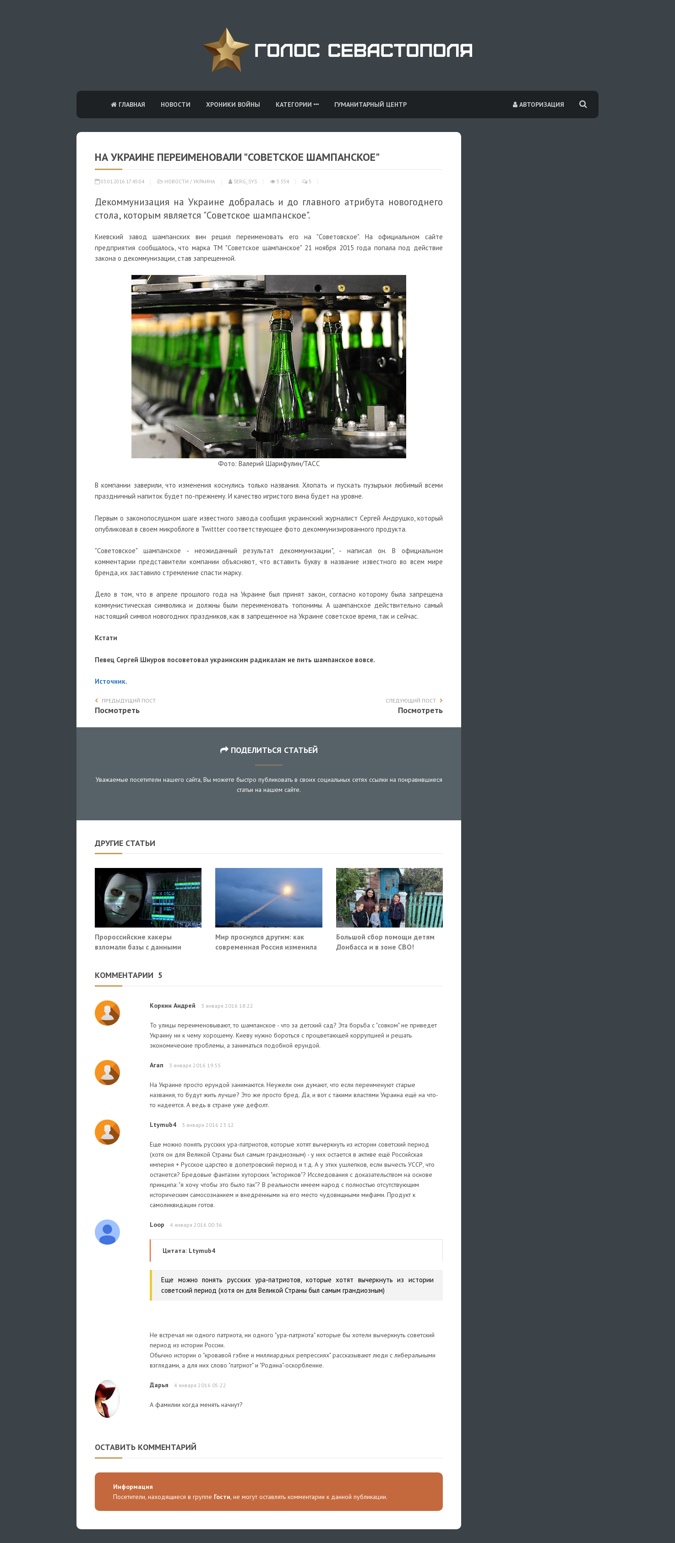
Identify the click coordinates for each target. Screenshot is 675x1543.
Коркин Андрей (173, 1005)
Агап (156, 1065)
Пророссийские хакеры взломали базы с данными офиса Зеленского (138, 946)
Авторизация (538, 104)
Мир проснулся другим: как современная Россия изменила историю (266, 946)
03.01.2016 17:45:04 (119, 181)
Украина (204, 181)
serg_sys (243, 181)
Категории (297, 104)
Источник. (111, 681)
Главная (128, 104)
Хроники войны (233, 104)
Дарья (159, 1385)
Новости (176, 104)
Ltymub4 (163, 1124)
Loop (157, 1224)
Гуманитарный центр (370, 104)
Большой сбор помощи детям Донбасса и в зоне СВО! (385, 941)
